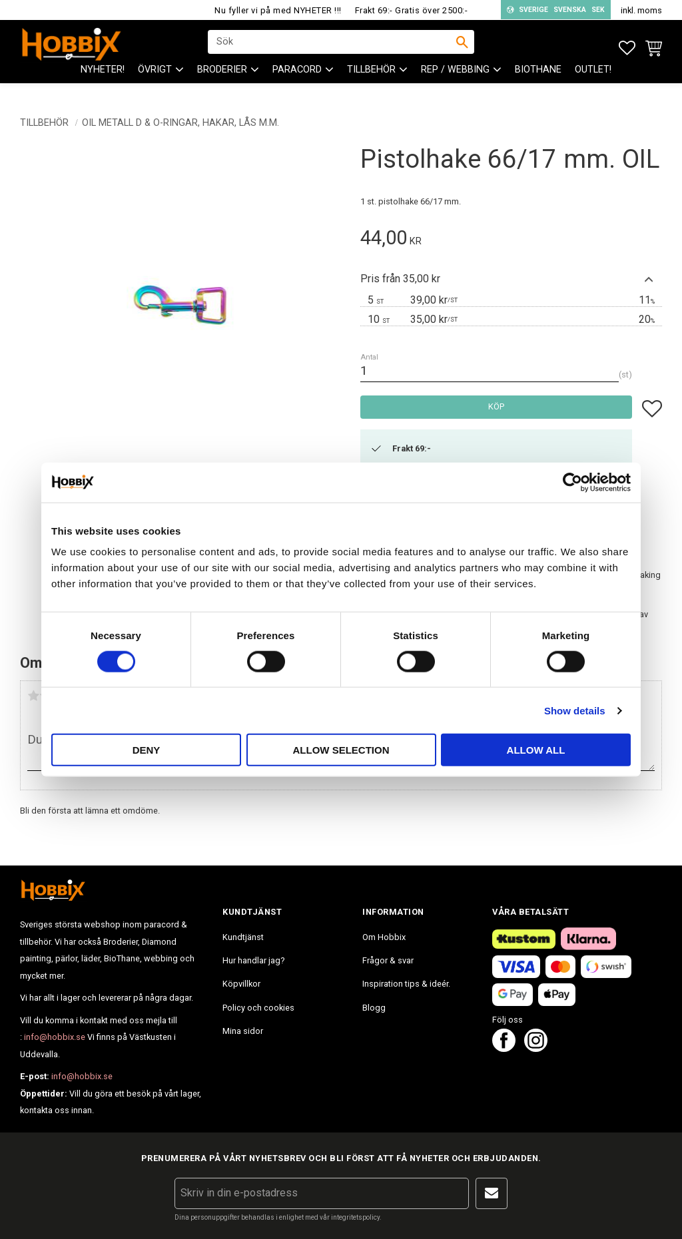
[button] (627, 48)
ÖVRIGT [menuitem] (155, 80)
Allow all (536, 750)
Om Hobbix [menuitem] (384, 937)
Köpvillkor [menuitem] (241, 984)
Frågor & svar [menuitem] (388, 960)
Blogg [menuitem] (374, 1008)
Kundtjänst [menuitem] (243, 937)
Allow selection (341, 750)
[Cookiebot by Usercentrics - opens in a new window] (572, 482)
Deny (147, 750)
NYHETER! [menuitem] (103, 80)
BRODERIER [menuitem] (222, 80)
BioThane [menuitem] (538, 80)
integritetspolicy (355, 1217)
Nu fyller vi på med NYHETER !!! (278, 10)
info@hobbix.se (54, 1037)
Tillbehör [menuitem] (371, 80)
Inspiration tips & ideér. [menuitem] (406, 984)
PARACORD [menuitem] (297, 80)
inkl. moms (641, 10)
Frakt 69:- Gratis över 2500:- (411, 10)
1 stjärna (33, 696)
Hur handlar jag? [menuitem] (253, 960)
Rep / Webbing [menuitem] (455, 80)
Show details (574, 710)
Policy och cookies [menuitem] (258, 1008)
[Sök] (462, 47)
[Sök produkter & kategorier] (332, 47)
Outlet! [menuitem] (593, 80)
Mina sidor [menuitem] (242, 1031)
